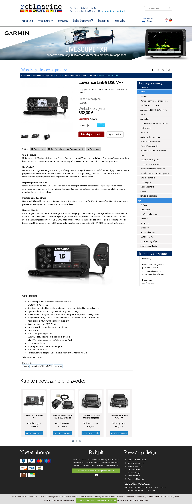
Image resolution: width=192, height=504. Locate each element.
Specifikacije (38, 149)
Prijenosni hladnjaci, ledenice (153, 150)
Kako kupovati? (132, 469)
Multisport (145, 209)
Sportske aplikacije (148, 246)
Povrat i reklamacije (134, 479)
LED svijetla (145, 182)
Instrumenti (145, 128)
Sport (140, 200)
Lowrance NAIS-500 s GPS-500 (119, 416)
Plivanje (144, 218)
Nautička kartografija (149, 159)
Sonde (143, 155)
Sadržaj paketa (56, 149)
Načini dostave (132, 475)
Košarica (115, 134)
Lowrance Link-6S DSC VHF (34, 416)
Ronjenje (144, 223)
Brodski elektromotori (150, 141)
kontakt (120, 20)
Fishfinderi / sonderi (149, 105)
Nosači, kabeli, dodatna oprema (154, 173)
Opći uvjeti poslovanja (135, 460)
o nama (63, 20)
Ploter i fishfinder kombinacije (154, 100)
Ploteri (143, 96)
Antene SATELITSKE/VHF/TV (153, 110)
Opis (25, 149)
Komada (82, 125)
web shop (45, 20)
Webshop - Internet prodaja (43, 75)
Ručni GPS (145, 132)
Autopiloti (144, 119)
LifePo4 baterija (147, 177)
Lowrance (92, 75)
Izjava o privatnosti (134, 463)
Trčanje (143, 205)
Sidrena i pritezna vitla (150, 164)
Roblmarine (25, 75)
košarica (103, 20)
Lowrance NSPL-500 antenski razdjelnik (91, 416)
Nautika (58, 75)
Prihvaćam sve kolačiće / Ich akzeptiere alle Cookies (96, 471)
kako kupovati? (83, 20)
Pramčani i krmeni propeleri (152, 168)
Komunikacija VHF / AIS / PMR (75, 75)
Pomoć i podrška (140, 452)
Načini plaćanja (132, 472)
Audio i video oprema (150, 137)
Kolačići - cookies (133, 466)
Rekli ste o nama (153, 253)
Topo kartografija (148, 241)
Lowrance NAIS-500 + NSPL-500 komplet (62, 416)
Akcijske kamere (147, 232)
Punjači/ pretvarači (148, 146)
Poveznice (93, 149)
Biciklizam (144, 227)
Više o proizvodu (34, 433)
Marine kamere (147, 186)
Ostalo (143, 191)
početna (27, 20)
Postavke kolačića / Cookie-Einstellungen (132, 500)
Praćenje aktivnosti (149, 214)
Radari (143, 114)
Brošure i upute (75, 149)
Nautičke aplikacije (148, 195)
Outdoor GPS (146, 236)
